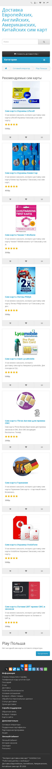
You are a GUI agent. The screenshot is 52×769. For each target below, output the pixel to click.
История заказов (9, 743)
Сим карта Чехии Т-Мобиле (20, 234)
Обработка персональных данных (17, 698)
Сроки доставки (9, 704)
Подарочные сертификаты (14, 727)
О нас (4, 685)
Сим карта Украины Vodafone (21, 544)
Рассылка (6, 748)
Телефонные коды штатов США (16, 679)
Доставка (6, 688)
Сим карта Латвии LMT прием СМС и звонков (25, 607)
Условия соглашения (11, 693)
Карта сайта (7, 717)
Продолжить (43, 653)
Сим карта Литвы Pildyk (18, 296)
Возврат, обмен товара (12, 696)
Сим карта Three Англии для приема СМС (25, 421)
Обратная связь (9, 711)
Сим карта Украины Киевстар (21, 172)
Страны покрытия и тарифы (14, 677)
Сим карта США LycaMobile (19, 358)
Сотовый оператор (21, 68)
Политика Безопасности (13, 690)
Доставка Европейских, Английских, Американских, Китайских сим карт (24, 20)
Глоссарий (6, 682)
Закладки (6, 745)
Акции (4, 733)
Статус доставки (9, 701)
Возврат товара (9, 714)
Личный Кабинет (9, 740)
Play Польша (41, 68)
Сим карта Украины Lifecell (20, 111)
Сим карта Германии (16, 482)
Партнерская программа (13, 730)
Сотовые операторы (11, 724)
